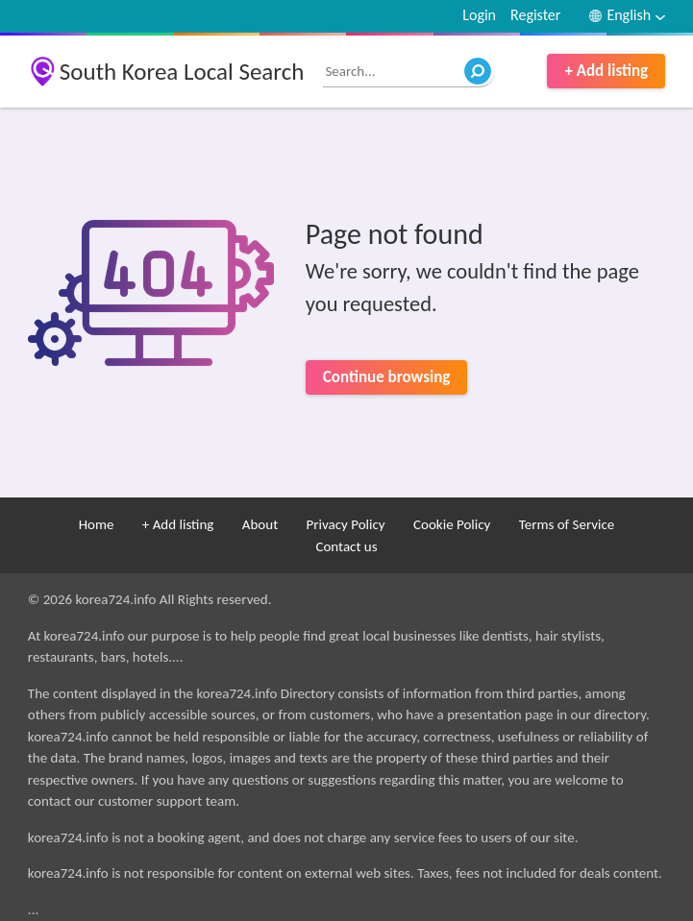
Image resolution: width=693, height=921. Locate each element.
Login (479, 15)
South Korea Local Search (182, 71)
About (260, 524)
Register (535, 15)
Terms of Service (567, 524)
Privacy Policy (346, 524)
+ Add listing (606, 71)
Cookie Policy (451, 524)
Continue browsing (386, 377)
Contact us (346, 546)
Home (96, 524)
